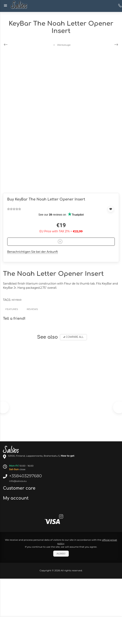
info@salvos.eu (18, 480)
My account (16, 498)
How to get (68, 455)
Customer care (20, 488)
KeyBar (16, 299)
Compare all (73, 337)
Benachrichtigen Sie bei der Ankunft (32, 252)
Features (11, 309)
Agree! (60, 553)
